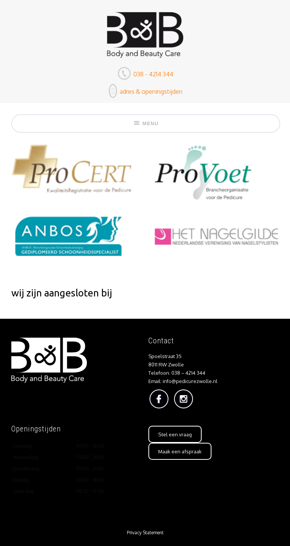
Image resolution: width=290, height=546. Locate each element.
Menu (145, 123)
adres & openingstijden (150, 91)
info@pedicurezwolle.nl (190, 381)
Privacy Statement (145, 532)
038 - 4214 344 (152, 74)
